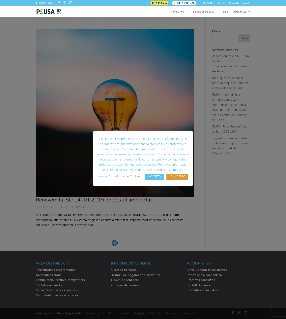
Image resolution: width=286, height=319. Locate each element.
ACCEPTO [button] (154, 176)
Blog (225, 11)
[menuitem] (246, 4)
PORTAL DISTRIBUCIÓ (213, 3)
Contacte (234, 3)
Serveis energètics (203, 11)
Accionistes (239, 11)
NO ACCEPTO (177, 176)
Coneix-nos (177, 11)
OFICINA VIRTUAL (184, 3)
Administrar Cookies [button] (127, 176)
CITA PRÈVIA (159, 3)
